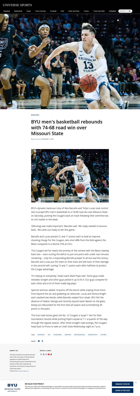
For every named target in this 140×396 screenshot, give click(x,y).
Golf (62, 11)
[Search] (125, 11)
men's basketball (79, 334)
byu (49, 334)
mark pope (68, 334)
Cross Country (40, 11)
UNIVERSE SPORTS (17, 5)
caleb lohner (57, 334)
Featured (103, 334)
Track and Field (99, 11)
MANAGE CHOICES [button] (123, 384)
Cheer (29, 11)
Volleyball (112, 11)
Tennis (86, 11)
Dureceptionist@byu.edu (25, 371)
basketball (41, 334)
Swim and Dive (73, 11)
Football (53, 11)
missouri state (92, 334)
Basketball (18, 11)
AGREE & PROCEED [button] (122, 390)
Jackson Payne (38, 139)
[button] (137, 383)
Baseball (7, 11)
